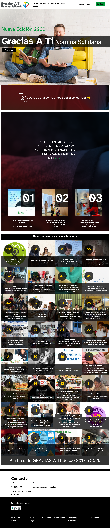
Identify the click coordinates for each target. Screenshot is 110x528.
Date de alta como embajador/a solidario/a (57, 97)
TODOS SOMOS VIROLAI (69, 450)
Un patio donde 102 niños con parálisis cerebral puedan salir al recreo (69, 342)
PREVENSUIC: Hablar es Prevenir (96, 288)
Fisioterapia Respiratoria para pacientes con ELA (69, 288)
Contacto (95, 518)
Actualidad (61, 4)
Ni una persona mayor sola (96, 261)
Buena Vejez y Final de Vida (42, 342)
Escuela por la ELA (42, 262)
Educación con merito (15, 450)
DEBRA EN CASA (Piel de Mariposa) (69, 261)
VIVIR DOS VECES (42, 369)
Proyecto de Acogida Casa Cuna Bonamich (96, 396)
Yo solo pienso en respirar (22, 223)
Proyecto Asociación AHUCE (96, 315)
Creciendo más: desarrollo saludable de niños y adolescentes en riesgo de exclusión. (15, 422)
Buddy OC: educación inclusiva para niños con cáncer (15, 315)
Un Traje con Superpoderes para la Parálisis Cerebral (15, 369)
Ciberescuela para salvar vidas (42, 396)
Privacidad (46, 518)
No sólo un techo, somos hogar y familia (15, 396)
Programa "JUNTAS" (96, 423)
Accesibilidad (59, 518)
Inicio (35, 4)
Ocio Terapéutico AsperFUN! (95, 450)
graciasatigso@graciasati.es (44, 487)
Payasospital (42, 315)
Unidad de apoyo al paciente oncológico (15, 261)
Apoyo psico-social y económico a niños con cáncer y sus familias (15, 288)
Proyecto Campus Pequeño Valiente (42, 288)
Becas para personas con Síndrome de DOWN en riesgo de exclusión (96, 369)
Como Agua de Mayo (42, 450)
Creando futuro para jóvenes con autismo (69, 315)
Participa (42, 4)
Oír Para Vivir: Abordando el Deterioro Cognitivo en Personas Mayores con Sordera (69, 421)
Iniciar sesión (84, 4)
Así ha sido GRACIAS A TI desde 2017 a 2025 (55, 460)
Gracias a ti (51, 4)
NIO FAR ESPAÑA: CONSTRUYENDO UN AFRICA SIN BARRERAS (69, 395)
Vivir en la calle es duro (15, 342)
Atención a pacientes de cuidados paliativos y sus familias (96, 342)
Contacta (100, 4)
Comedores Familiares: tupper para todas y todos (89, 223)
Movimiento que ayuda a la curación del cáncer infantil (56, 223)
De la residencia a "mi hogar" (69, 369)
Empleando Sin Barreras (42, 423)
